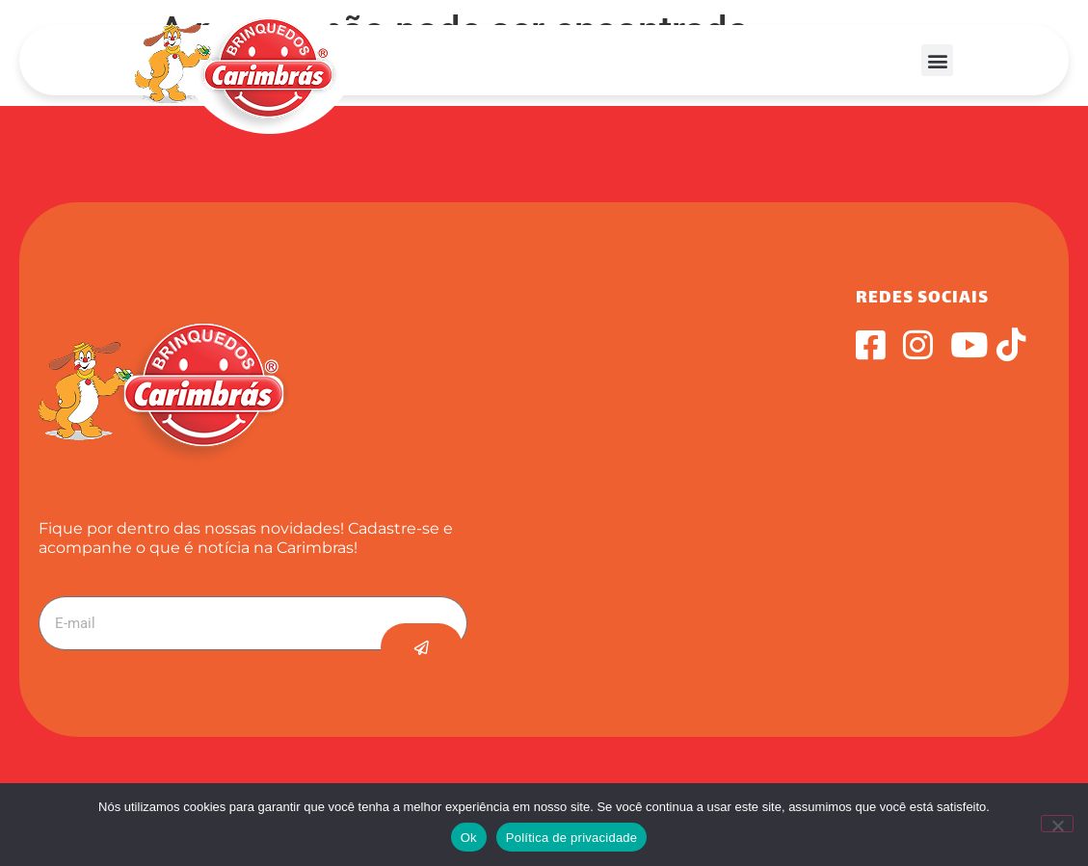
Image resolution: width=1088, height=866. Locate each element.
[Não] (1057, 823)
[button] (937, 60)
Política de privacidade (572, 837)
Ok (469, 837)
